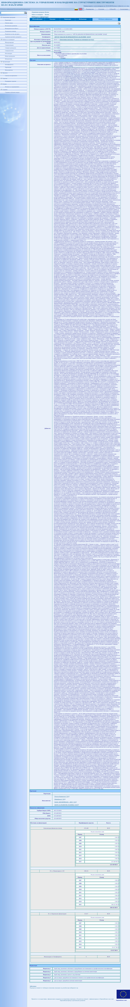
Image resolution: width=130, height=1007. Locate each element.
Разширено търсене (10, 81)
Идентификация (37, 19)
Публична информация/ (7, 9)
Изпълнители (9, 70)
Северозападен (9, 45)
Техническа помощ (10, 31)
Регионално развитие (11, 25)
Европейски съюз (121, 1000)
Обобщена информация (105, 19)
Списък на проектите (11, 75)
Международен (9, 42)
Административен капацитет (13, 36)
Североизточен (9, 50)
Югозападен (8, 53)
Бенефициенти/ (26, 9)
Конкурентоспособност (11, 28)
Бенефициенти (9, 64)
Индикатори (83, 19)
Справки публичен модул (12, 92)
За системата (124, 9)
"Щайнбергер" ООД (59, 799)
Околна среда (9, 23)
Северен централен (10, 48)
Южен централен (10, 56)
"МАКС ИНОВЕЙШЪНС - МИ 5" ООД (65, 802)
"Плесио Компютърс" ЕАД (61, 796)
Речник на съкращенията (12, 86)
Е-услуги (101, 9)
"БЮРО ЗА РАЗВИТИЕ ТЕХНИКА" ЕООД (66, 805)
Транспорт (8, 20)
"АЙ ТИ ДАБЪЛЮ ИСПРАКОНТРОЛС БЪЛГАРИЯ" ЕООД (72, 37)
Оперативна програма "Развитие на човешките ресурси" (77, 39)
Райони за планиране (8, 39)
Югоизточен (8, 59)
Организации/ (18, 9)
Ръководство (90, 9)
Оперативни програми (9, 17)
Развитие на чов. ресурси (12, 34)
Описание (52, 19)
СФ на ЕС (113, 9)
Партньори (8, 67)
